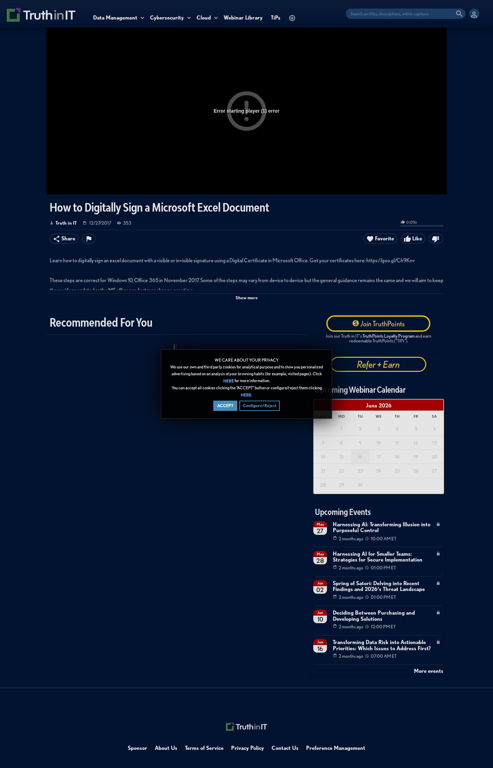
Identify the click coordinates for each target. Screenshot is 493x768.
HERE (228, 380)
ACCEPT (225, 405)
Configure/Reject (259, 405)
